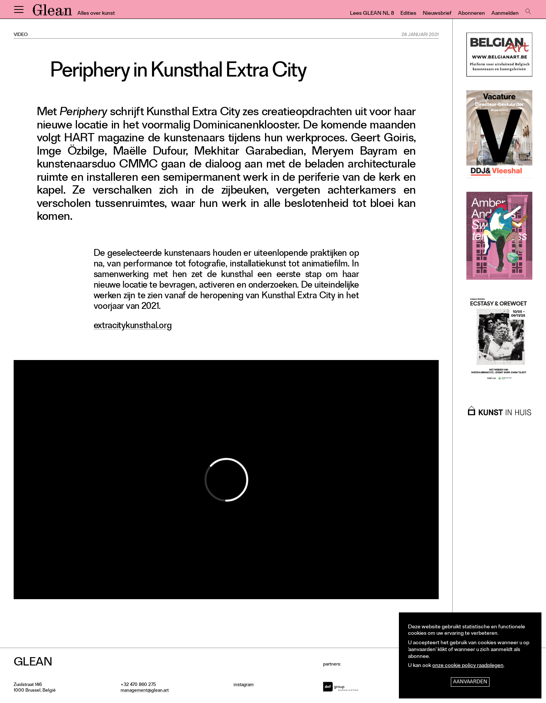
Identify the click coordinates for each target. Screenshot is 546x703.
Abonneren (471, 13)
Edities (408, 13)
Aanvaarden (470, 682)
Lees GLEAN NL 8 (372, 13)
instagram (244, 685)
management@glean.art (145, 691)
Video (21, 35)
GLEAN (52, 12)
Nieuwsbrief (437, 13)
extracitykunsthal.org (133, 326)
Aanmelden (505, 13)
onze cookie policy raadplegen (468, 666)
